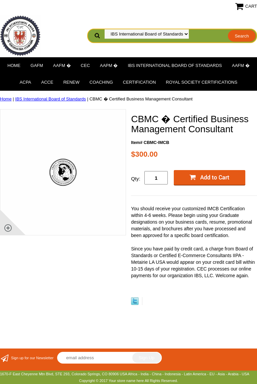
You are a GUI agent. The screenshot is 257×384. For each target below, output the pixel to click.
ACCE (47, 82)
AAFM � (62, 65)
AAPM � (109, 65)
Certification (139, 82)
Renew (71, 82)
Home (13, 65)
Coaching (101, 82)
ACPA (25, 82)
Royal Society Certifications (201, 82)
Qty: (135, 178)
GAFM (36, 65)
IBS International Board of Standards (175, 65)
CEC (85, 65)
